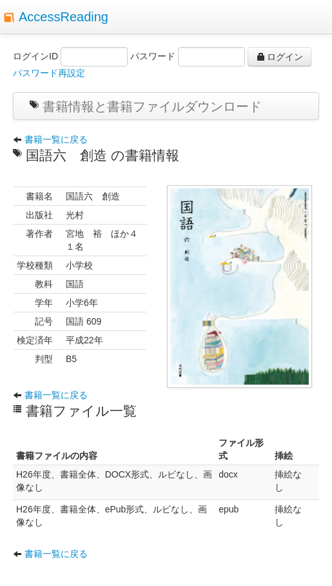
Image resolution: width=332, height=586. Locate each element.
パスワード (152, 56)
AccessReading (63, 17)
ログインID (35, 56)
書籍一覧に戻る (50, 139)
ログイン (280, 57)
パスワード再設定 (49, 73)
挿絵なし (288, 480)
